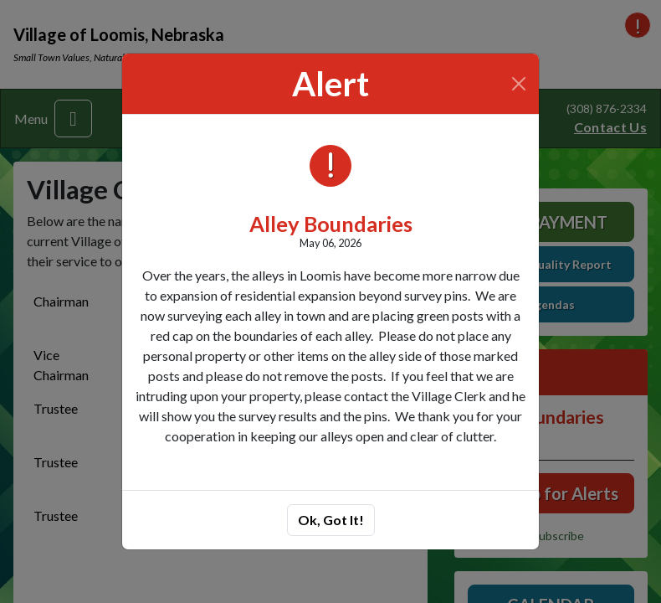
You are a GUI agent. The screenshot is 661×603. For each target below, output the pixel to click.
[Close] (519, 83)
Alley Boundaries (330, 223)
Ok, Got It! (331, 520)
